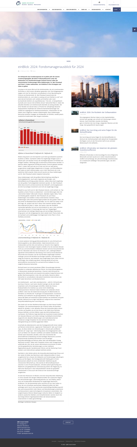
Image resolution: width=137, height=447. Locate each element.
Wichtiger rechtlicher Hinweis (27, 402)
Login (117, 9)
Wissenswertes (97, 9)
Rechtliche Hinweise (80, 441)
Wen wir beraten (72, 9)
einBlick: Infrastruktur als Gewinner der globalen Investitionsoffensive (98, 149)
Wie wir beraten (58, 9)
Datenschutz (69, 441)
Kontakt (108, 9)
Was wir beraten (43, 9)
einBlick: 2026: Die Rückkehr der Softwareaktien (98, 112)
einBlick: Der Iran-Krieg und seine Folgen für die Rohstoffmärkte (98, 131)
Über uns (85, 9)
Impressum (61, 441)
